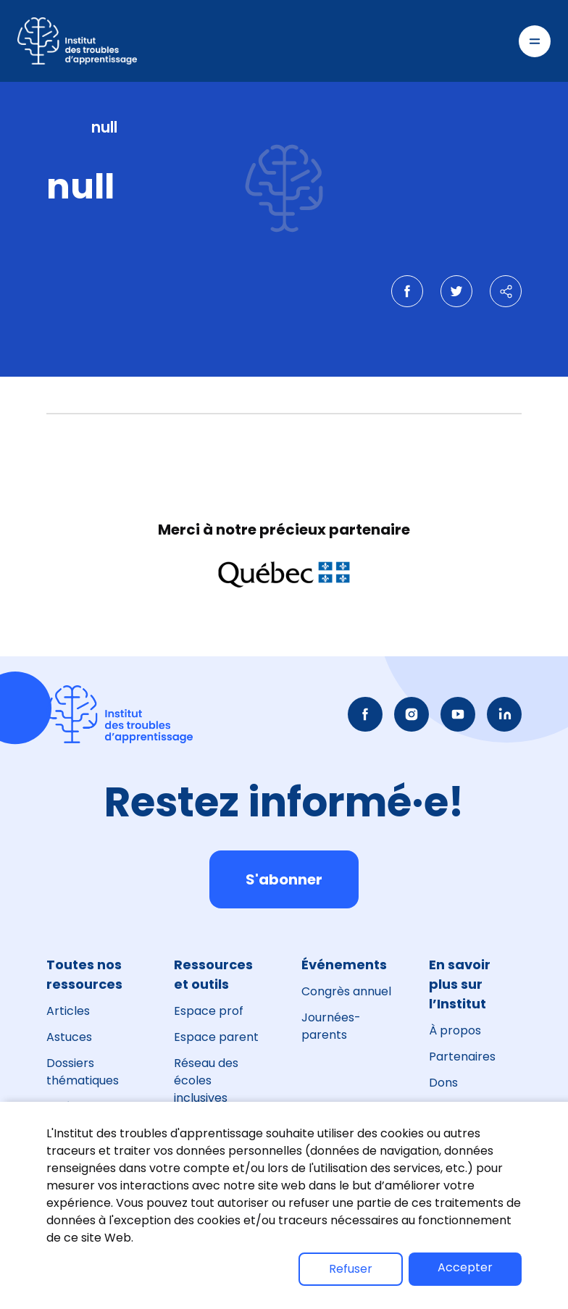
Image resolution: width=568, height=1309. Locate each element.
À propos (455, 1030)
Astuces (69, 1037)
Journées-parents (331, 1026)
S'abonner (284, 879)
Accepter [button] (465, 1267)
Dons (443, 1082)
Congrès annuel (346, 991)
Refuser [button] (350, 1268)
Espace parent (216, 1037)
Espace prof (208, 1011)
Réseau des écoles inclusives (206, 1080)
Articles (68, 1011)
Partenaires (462, 1056)
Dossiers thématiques (82, 1072)
